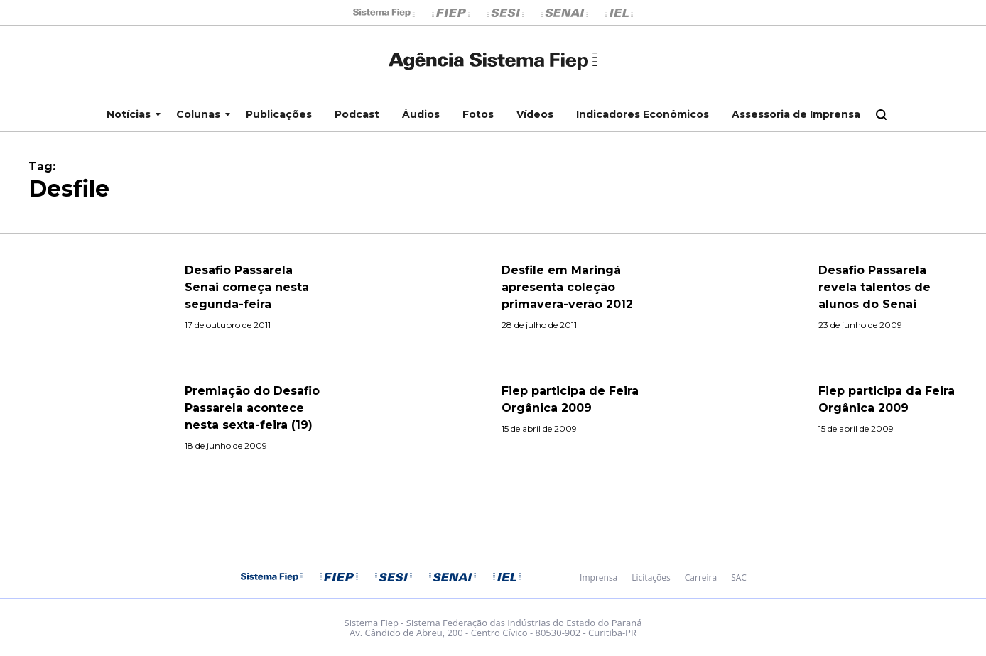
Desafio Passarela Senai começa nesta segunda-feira (247, 287)
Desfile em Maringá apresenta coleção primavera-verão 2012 (567, 287)
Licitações (651, 578)
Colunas (198, 114)
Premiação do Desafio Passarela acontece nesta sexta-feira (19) (252, 408)
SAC (739, 578)
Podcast (357, 114)
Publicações (279, 114)
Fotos (478, 114)
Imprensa (598, 578)
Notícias (129, 114)
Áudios (421, 114)
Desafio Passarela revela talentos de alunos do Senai (874, 287)
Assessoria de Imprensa (796, 114)
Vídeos (534, 114)
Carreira (701, 578)
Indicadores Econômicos (642, 114)
